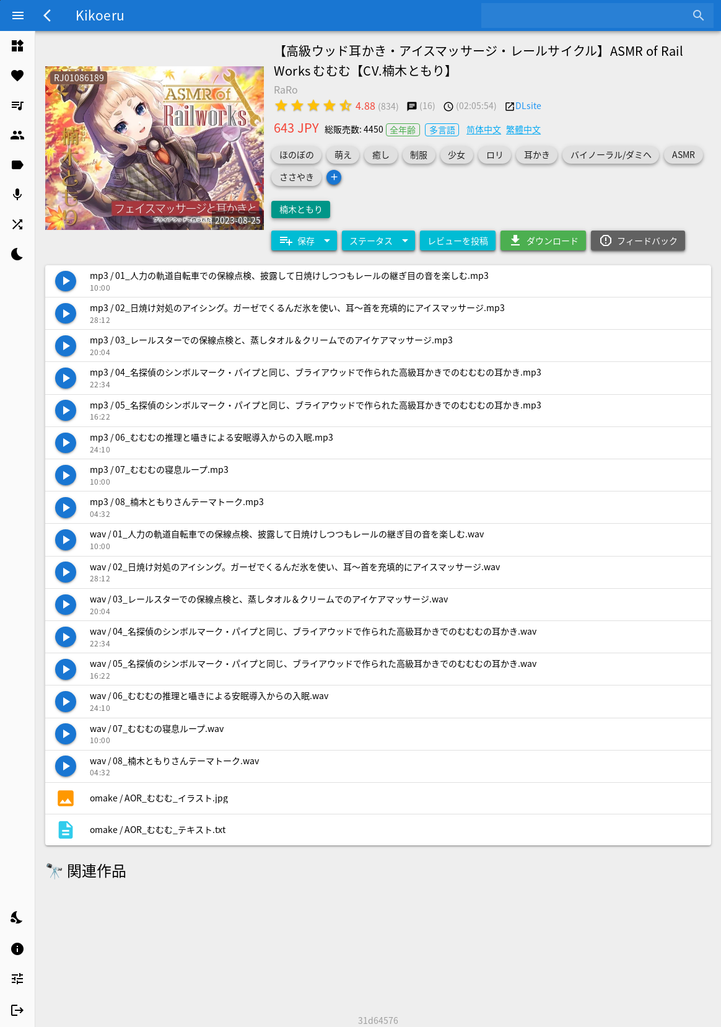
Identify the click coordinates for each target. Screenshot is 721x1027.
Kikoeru (100, 15)
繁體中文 (523, 129)
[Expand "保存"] (304, 240)
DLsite (528, 105)
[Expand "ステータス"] (378, 240)
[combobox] (588, 15)
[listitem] (17, 46)
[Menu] (17, 15)
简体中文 (483, 129)
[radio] (281, 105)
